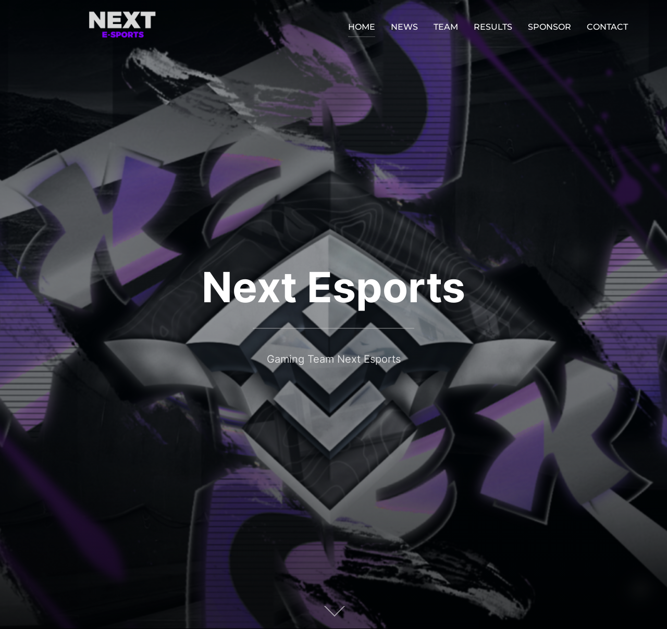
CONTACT (607, 27)
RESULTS (493, 27)
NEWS (404, 27)
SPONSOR (549, 27)
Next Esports (333, 287)
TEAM (446, 27)
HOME (361, 27)
